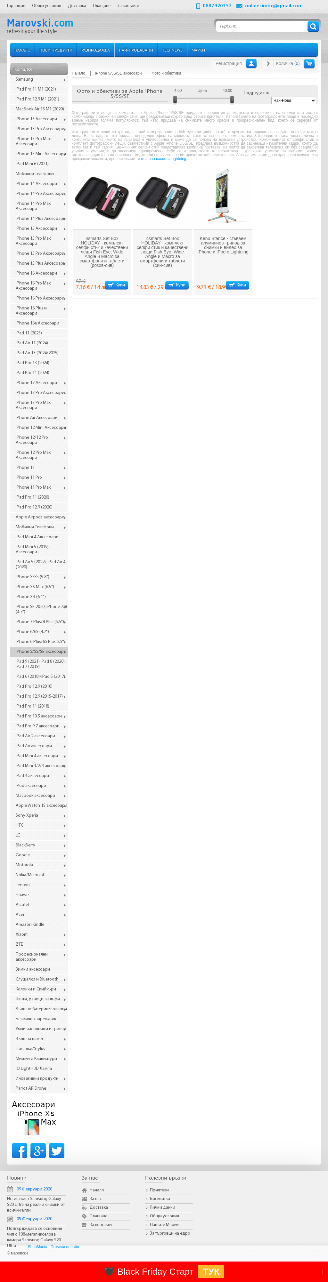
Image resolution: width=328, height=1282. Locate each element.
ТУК (211, 1272)
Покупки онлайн (65, 1247)
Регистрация (229, 63)
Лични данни (162, 1207)
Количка (309, 63)
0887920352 (217, 6)
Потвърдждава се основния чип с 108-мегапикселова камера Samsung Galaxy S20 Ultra (34, 1237)
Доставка (99, 1207)
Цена (202, 90)
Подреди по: (256, 93)
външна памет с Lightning (163, 158)
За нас (96, 1199)
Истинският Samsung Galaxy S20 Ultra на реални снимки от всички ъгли (36, 1205)
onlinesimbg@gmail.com (274, 6)
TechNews (172, 49)
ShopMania (37, 1247)
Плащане (98, 1216)
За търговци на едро (170, 1233)
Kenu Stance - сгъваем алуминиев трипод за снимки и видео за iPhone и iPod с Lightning (223, 245)
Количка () (288, 63)
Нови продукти (55, 49)
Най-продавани (136, 49)
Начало (22, 49)
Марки (198, 49)
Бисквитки (160, 1199)
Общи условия (164, 1216)
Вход (251, 63)
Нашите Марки (164, 1224)
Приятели (159, 1190)
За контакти (101, 1224)
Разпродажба (95, 49)
